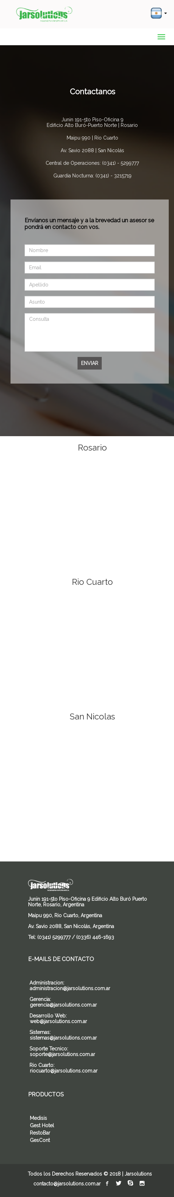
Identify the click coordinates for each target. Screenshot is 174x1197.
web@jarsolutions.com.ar (58, 1021)
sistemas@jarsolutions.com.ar (63, 1038)
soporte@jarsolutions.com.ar (62, 1054)
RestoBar (40, 1133)
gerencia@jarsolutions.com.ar (63, 1005)
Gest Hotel (42, 1125)
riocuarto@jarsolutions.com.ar (64, 1071)
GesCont (40, 1140)
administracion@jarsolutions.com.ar (70, 988)
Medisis (38, 1118)
